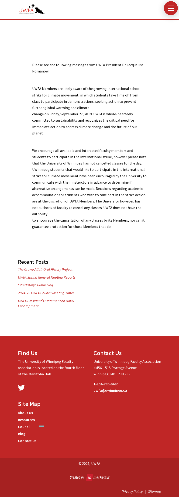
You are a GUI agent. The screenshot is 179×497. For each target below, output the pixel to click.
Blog (21, 434)
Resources (26, 420)
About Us (25, 413)
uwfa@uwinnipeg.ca (110, 390)
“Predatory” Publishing (35, 285)
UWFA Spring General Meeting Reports (46, 277)
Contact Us (27, 441)
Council (24, 427)
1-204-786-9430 (105, 384)
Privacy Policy (132, 491)
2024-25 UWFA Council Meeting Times (46, 293)
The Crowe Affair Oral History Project (45, 269)
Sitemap (154, 491)
